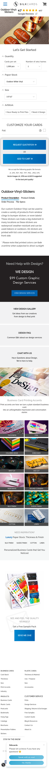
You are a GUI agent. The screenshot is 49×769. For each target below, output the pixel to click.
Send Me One (24, 635)
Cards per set (10, 62)
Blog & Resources (31, 721)
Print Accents (5, 687)
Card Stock (5, 675)
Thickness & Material (32, 675)
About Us (28, 729)
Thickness (4, 679)
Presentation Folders (8, 729)
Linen (42, 543)
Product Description (10, 198)
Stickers (3, 733)
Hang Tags (4, 717)
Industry (4, 691)
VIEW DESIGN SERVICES (24, 293)
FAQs (26, 700)
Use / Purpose (30, 679)
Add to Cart (25, 159)
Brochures (4, 725)
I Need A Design (38, 112)
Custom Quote (30, 717)
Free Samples (29, 713)
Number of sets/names (36, 62)
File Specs (20, 202)
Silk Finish (9, 543)
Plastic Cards (5, 704)
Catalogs (4, 721)
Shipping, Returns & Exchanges (36, 709)
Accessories (29, 687)
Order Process (7, 202)
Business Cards (6, 700)
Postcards (4, 709)
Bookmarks (5, 713)
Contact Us (29, 725)
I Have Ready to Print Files (17, 112)
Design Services (30, 704)
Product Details (28, 198)
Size (2, 683)
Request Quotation (24, 145)
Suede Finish (22, 543)
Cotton (33, 543)
